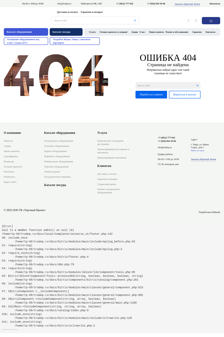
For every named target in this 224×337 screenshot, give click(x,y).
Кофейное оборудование (57, 156)
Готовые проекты (13, 166)
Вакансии (9, 161)
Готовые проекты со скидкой (113, 32)
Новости (8, 140)
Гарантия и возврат (92, 12)
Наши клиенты (156, 32)
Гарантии (197, 32)
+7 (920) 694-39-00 (156, 3)
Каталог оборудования (59, 132)
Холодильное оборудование (58, 140)
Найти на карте (198, 150)
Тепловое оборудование (56, 146)
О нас (142, 32)
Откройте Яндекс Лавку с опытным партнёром (71, 41)
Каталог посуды (55, 185)
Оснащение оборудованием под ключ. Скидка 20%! (23, 41)
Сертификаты (11, 156)
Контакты (215, 3)
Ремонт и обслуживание (177, 32)
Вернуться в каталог (184, 94)
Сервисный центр (106, 184)
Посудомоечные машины (57, 176)
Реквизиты (9, 176)
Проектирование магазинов (111, 157)
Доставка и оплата (67, 12)
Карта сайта (10, 181)
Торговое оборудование (56, 166)
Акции (134, 32)
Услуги (92, 32)
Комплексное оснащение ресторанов (110, 142)
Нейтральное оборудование (58, 161)
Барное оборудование (55, 151)
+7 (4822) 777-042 (124, 3)
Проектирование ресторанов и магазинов (113, 151)
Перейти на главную (151, 94)
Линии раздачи (52, 171)
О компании (12, 132)
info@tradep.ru (64, 3)
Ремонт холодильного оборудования (108, 191)
